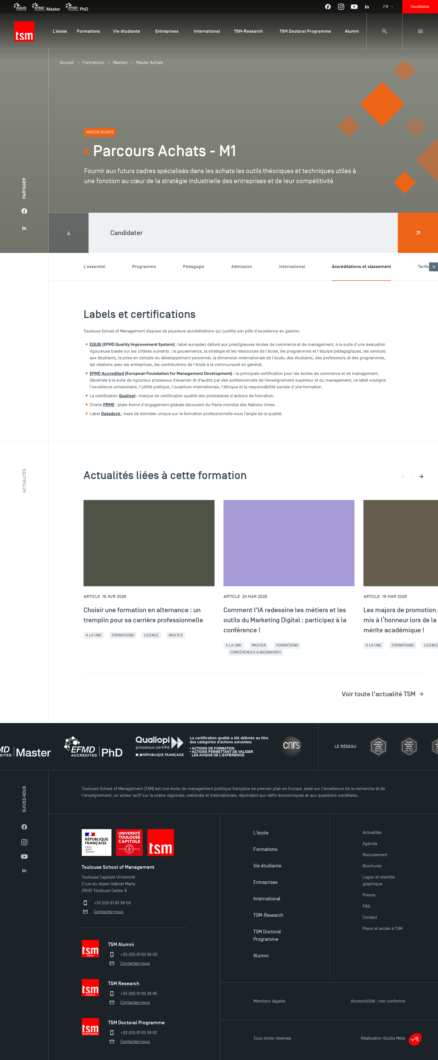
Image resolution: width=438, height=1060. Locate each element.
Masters (120, 62)
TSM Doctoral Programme (267, 935)
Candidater (420, 6)
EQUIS (95, 344)
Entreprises (265, 882)
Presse (369, 895)
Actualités (372, 832)
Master (176, 635)
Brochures (372, 865)
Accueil (67, 62)
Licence (151, 635)
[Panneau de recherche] (384, 31)
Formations (93, 62)
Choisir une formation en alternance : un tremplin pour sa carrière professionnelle (143, 615)
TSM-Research (268, 915)
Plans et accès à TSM (382, 928)
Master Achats (149, 62)
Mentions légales (269, 1001)
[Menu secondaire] (420, 31)
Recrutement (375, 854)
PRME (109, 405)
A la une (94, 635)
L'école (260, 833)
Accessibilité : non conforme (378, 1001)
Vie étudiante (267, 866)
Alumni (260, 956)
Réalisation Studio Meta (383, 1038)
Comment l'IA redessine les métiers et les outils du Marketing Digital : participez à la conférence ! (284, 620)
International (266, 899)
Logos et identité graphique (378, 880)
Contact (370, 917)
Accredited (113, 373)
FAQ (366, 906)
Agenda (370, 843)
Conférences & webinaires (255, 652)
